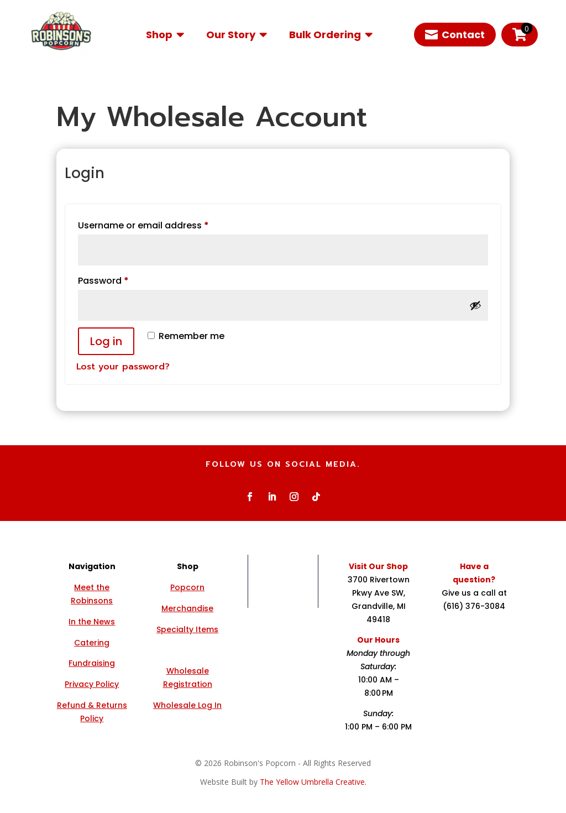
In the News (92, 621)
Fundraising (92, 663)
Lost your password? (123, 366)
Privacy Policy (92, 684)
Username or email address (163, 224)
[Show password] (475, 305)
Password (123, 279)
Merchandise (187, 608)
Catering (91, 642)
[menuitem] (165, 34)
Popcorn (187, 587)
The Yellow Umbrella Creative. (313, 781)
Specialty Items (187, 629)
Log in (106, 341)
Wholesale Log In (187, 705)
